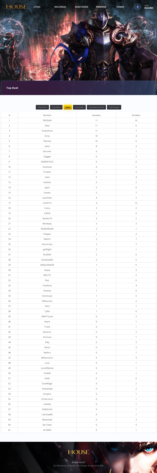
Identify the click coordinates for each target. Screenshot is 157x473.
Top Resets (42, 107)
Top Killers (56, 107)
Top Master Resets (96, 107)
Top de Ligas (114, 107)
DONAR (120, 7)
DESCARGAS (60, 7)
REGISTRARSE (81, 7)
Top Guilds (79, 107)
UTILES (37, 7)
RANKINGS (101, 7)
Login (149, 7)
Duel (68, 107)
